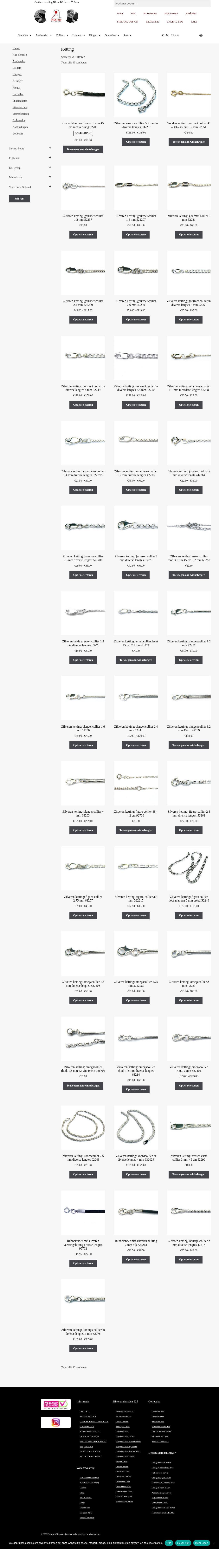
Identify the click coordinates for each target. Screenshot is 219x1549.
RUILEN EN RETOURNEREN (93, 1441)
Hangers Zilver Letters (125, 1436)
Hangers (78, 35)
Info (133, 13)
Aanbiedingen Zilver (124, 1501)
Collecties (18, 133)
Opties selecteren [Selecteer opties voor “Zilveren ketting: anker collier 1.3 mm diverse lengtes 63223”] (83, 660)
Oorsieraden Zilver (159, 1503)
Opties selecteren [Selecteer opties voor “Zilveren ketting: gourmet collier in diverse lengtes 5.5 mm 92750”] (136, 404)
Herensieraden (158, 1416)
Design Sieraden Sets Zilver (163, 1508)
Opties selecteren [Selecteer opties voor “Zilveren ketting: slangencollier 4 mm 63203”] (83, 830)
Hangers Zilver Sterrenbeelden (128, 1441)
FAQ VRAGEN (86, 1446)
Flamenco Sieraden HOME (163, 1513)
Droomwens (85, 1508)
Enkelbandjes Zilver (124, 1491)
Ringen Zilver (121, 1461)
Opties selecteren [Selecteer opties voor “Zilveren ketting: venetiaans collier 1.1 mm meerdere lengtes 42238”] (189, 404)
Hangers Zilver (122, 1431)
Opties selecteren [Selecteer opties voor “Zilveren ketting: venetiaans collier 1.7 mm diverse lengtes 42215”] (136, 489)
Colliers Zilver (122, 1421)
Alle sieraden (20, 54)
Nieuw (16, 48)
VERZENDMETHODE (90, 1431)
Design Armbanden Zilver (162, 1468)
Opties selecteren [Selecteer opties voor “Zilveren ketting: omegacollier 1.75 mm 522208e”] (136, 1000)
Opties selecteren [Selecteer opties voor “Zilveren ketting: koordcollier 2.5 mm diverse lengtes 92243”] (83, 1174)
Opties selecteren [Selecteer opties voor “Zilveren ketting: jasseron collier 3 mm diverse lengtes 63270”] (136, 575)
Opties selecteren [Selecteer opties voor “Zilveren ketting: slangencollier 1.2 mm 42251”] (189, 660)
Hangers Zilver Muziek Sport (128, 1451)
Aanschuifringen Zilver (161, 1493)
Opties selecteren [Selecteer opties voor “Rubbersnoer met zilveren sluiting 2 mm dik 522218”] (136, 1259)
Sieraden (25, 35)
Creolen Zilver (122, 1466)
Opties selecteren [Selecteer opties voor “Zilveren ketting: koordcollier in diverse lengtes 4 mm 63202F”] (136, 1174)
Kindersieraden (158, 1421)
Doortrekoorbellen (123, 1486)
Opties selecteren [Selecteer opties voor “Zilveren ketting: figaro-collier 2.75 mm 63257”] (83, 915)
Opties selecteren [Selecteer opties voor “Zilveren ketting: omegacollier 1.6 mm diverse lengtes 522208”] (83, 1000)
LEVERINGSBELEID (89, 1436)
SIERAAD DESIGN (127, 21)
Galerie (83, 1488)
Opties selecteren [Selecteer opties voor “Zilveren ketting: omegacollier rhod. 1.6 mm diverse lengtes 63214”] (136, 1089)
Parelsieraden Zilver (160, 1436)
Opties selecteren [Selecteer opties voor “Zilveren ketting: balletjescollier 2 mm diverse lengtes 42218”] (189, 1259)
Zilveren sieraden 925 (161, 1426)
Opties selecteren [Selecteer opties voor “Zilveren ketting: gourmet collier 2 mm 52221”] (189, 234)
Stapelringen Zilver (160, 1498)
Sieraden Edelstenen (160, 1441)
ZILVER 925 (152, 21)
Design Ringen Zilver (161, 1488)
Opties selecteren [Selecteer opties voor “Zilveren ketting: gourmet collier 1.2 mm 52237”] (83, 234)
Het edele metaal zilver (89, 1478)
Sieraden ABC (86, 1513)
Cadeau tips (19, 120)
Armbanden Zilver (123, 1416)
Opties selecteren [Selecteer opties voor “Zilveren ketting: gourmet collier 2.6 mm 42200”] (136, 319)
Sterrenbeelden (21, 113)
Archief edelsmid (87, 1518)
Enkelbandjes (20, 100)
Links (82, 1503)
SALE (194, 21)
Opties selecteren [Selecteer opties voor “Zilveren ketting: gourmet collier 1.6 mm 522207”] (136, 234)
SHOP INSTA (86, 1498)
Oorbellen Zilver (123, 1471)
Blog (82, 1493)
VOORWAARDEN (88, 1416)
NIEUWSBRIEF (87, 1426)
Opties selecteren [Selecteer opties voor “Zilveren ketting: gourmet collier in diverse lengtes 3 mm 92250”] (189, 319)
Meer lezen (201, 1542)
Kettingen (18, 81)
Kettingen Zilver (123, 1426)
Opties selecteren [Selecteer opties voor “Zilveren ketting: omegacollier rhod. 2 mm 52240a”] (189, 1085)
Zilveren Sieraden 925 (125, 1411)
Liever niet (183, 1542)
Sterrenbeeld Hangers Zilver (163, 1483)
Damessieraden (158, 1411)
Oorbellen (112, 35)
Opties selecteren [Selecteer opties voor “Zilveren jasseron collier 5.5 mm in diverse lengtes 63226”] (136, 141)
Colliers (62, 35)
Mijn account (171, 13)
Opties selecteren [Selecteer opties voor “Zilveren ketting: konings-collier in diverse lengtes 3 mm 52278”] (83, 1348)
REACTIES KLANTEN (90, 1451)
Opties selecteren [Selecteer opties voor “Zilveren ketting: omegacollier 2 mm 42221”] (189, 1000)
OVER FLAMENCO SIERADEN (94, 1421)
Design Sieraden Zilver (161, 1431)
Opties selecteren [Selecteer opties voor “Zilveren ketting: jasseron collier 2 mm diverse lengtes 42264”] (189, 489)
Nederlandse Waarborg (89, 1483)
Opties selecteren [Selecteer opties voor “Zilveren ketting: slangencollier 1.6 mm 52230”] (83, 745)
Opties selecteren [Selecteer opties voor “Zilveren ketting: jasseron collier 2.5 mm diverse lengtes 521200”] (83, 575)
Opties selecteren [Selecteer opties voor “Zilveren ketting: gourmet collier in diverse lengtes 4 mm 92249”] (83, 404)
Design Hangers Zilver (161, 1478)
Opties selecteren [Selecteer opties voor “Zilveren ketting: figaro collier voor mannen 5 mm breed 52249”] (189, 915)
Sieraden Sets (20, 107)
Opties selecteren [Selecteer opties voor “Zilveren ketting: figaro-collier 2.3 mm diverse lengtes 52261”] (189, 830)
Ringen (95, 35)
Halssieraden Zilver (160, 1473)
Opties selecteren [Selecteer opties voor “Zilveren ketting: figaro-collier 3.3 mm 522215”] (136, 915)
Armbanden (43, 35)
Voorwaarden (150, 13)
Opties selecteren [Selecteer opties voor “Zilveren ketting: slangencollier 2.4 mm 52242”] (136, 745)
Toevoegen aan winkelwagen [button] (83, 149)
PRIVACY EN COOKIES (90, 1456)
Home (120, 13)
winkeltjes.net (94, 1534)
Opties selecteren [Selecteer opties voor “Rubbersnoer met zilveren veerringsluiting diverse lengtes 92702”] (83, 1263)
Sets (127, 35)
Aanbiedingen (20, 127)
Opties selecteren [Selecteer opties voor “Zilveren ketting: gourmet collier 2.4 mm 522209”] (83, 319)
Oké (169, 1542)
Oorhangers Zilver (123, 1476)
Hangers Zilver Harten (125, 1456)
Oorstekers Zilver (123, 1481)
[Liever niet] (214, 1543)
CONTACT (84, 1411)
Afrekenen (191, 13)
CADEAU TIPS (175, 21)
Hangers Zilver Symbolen (126, 1446)
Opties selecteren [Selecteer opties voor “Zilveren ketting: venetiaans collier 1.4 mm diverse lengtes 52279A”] (83, 489)
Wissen (19, 198)
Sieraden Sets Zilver (124, 1496)
